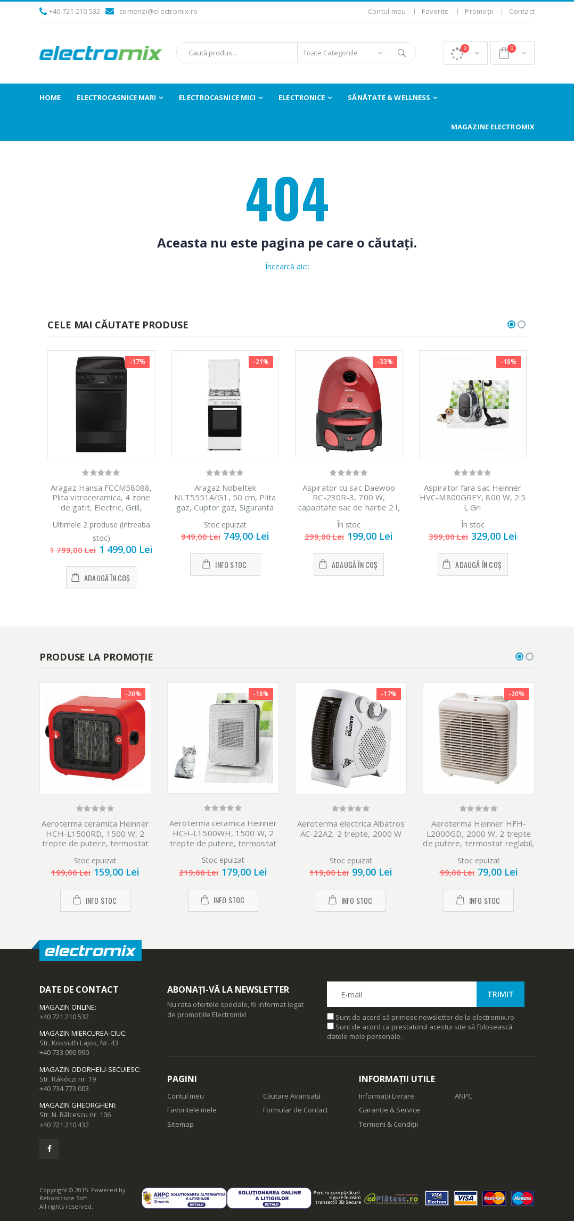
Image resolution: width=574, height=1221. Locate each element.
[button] (466, 53)
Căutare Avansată (292, 1096)
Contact (522, 11)
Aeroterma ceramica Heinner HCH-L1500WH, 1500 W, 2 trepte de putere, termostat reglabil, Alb (223, 838)
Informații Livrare (386, 1096)
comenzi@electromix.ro (158, 11)
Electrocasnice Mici (217, 97)
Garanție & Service (389, 1110)
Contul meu (387, 11)
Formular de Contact (295, 1110)
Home (50, 97)
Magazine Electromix (493, 126)
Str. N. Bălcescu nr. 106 (75, 1114)
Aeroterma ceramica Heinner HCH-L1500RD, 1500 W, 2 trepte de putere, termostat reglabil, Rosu (95, 838)
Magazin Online (67, 1007)
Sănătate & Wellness (389, 97)
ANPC (463, 1096)
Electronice (301, 97)
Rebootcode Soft (63, 1198)
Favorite (435, 11)
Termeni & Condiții (388, 1124)
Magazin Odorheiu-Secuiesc (89, 1069)
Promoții (479, 11)
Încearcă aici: (287, 266)
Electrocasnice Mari (116, 97)
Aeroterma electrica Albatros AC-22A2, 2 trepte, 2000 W (351, 828)
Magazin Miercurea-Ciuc (82, 1033)
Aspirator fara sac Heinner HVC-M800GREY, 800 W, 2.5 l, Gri (473, 497)
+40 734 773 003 (64, 1088)
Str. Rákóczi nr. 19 (67, 1079)
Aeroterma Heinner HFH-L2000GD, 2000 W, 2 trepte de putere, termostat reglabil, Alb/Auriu (478, 838)
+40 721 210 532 (75, 11)
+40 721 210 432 (64, 1124)
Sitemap (180, 1124)
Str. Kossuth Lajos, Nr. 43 (78, 1042)
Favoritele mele (192, 1110)
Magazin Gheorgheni (77, 1105)
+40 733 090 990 (64, 1052)
